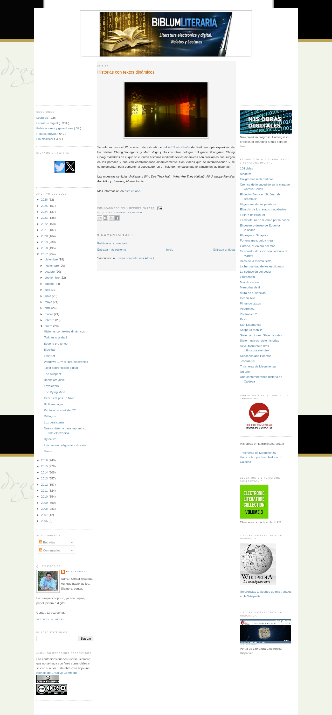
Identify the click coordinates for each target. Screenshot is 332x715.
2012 (45, 484)
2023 (45, 217)
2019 (45, 242)
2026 (45, 199)
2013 (45, 478)
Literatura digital (47, 123)
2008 (45, 508)
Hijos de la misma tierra (256, 261)
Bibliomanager (53, 404)
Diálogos (50, 416)
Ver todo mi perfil (50, 619)
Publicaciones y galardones (55, 128)
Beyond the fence (55, 343)
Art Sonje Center (179, 147)
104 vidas (246, 168)
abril (48, 307)
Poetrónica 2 (248, 314)
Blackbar (50, 349)
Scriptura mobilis (251, 329)
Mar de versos (249, 282)
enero (49, 326)
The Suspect (52, 374)
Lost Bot (49, 355)
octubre (50, 271)
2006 (45, 520)
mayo (49, 301)
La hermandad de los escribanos (262, 266)
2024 (45, 211)
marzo (49, 314)
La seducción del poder (255, 271)
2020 (45, 236)
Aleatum (245, 173)
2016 (45, 460)
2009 (45, 502)
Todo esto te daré (55, 337)
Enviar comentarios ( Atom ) (135, 258)
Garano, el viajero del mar (257, 245)
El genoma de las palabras (258, 204)
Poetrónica (247, 308)
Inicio (169, 249)
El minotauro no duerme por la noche (265, 220)
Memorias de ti (250, 287)
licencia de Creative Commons (57, 672)
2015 (45, 466)
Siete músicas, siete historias (259, 340)
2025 (45, 205)
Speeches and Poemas (255, 355)
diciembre (52, 259)
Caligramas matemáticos (256, 179)
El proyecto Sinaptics (254, 235)
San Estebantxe (250, 324)
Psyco (244, 319)
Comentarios (49, 550)
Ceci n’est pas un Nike (59, 398)
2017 (45, 254)
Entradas (47, 542)
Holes (48, 451)
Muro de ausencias (253, 292)
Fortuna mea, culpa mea (256, 240)
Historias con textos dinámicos (64, 331)
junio (48, 296)
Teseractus (247, 361)
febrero (50, 320)
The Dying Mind (54, 392)
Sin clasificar (45, 138)
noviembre (52, 265)
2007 (45, 514)
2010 (45, 496)
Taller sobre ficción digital (61, 367)
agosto (49, 283)
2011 (45, 490)
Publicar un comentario (112, 243)
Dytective (50, 439)
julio (48, 289)
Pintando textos (250, 303)
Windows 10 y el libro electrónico (66, 361)
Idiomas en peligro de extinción (65, 445)
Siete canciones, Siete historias (261, 335)
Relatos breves (46, 133)
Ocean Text (247, 298)
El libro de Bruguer (252, 214)
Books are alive (54, 379)
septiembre (52, 277)
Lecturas (42, 117)
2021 (45, 229)
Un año (245, 371)
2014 (45, 472)
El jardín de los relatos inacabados (263, 209)
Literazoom (247, 276)
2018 (45, 248)
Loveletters (51, 385)
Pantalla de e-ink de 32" (60, 410)
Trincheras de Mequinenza (258, 366)
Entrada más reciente (111, 249)
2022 (45, 223)
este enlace (132, 191)
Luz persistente (54, 422)
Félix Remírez (76, 571)
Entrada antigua (224, 249)
